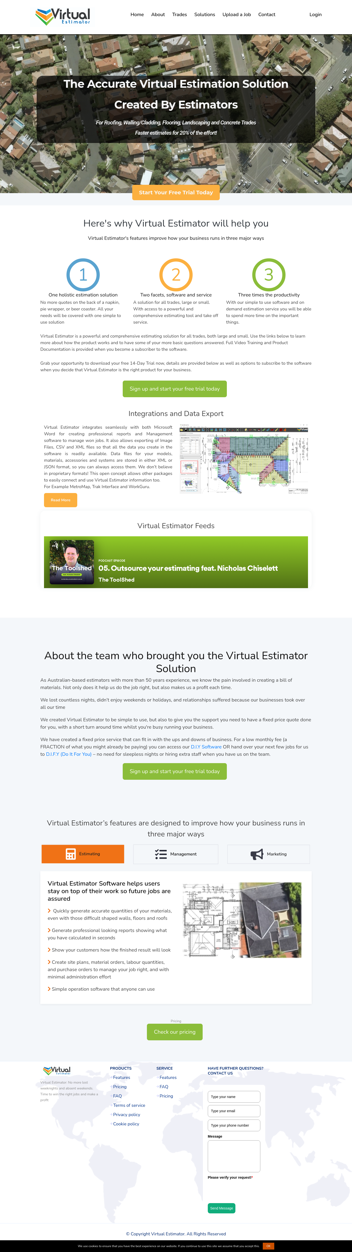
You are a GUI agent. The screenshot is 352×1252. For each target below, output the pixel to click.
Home (137, 14)
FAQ (117, 1096)
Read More (60, 500)
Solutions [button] (204, 14)
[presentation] (245, 1191)
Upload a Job (236, 14)
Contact (266, 14)
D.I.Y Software (206, 750)
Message (215, 1136)
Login (315, 14)
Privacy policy (126, 1114)
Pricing (120, 1087)
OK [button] (268, 1246)
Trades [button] (179, 14)
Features (121, 1077)
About (158, 14)
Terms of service (129, 1105)
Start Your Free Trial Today (176, 192)
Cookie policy (126, 1124)
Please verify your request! (230, 1177)
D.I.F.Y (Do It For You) (69, 758)
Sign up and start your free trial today (175, 389)
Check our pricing (175, 1032)
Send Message (221, 1208)
